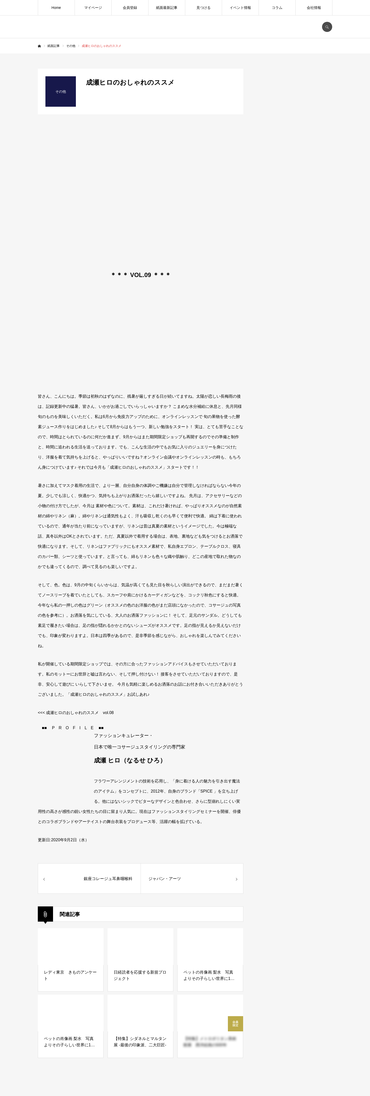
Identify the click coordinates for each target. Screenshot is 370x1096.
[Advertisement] (294, 465)
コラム (277, 8)
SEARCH (327, 27)
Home (56, 8)
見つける (203, 8)
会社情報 (314, 8)
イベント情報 (240, 8)
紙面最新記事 (166, 8)
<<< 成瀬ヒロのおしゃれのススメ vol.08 (76, 712)
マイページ (93, 8)
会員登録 (130, 8)
